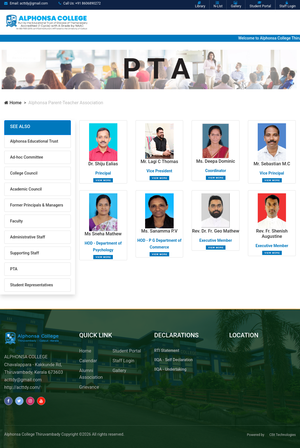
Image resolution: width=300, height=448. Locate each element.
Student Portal (127, 351)
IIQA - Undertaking (170, 369)
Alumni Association (91, 374)
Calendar (88, 360)
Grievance (89, 387)
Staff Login (123, 360)
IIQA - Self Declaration (173, 360)
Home (13, 102)
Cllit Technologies (282, 435)
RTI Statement (166, 350)
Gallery (119, 370)
